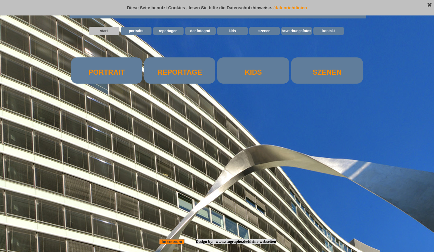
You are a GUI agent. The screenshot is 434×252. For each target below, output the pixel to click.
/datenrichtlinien (290, 7)
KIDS (253, 72)
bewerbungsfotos (296, 31)
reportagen (168, 31)
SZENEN (327, 72)
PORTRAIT (106, 72)
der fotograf (200, 31)
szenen (264, 31)
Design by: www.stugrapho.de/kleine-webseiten (236, 241)
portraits (136, 31)
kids (232, 31)
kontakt (328, 31)
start (104, 31)
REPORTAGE (179, 72)
